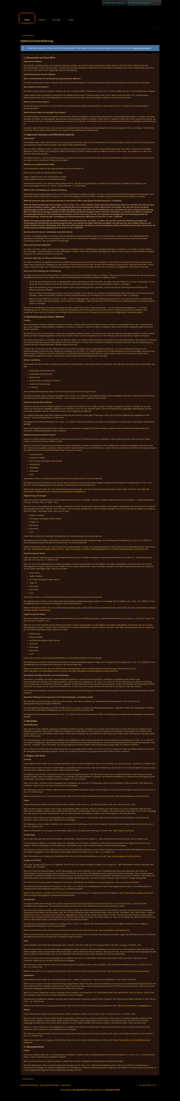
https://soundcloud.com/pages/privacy (114, 930)
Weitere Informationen (142, 48)
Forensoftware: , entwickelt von (90, 1090)
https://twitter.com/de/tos (146, 608)
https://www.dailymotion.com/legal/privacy (134, 1006)
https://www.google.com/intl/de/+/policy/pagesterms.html (88, 549)
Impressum (65, 1085)
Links (71, 20)
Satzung (56, 20)
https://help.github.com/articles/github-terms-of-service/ (46, 671)
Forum (41, 20)
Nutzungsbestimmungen (49, 1085)
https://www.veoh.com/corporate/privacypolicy (130, 971)
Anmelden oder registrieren (114, 3)
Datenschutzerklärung (29, 1085)
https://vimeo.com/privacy (123, 831)
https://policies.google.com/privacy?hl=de (131, 549)
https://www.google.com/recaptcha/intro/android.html (53, 895)
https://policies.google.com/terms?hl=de (48, 549)
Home (27, 20)
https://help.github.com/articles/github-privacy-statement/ (95, 671)
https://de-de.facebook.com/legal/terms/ (69, 492)
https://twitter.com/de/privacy (38, 610)
